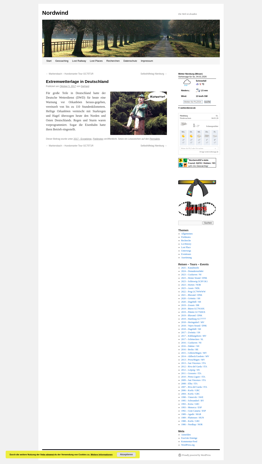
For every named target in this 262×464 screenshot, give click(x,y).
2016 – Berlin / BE (189, 349)
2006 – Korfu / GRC (190, 390)
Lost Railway (79, 60)
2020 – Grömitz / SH (190, 298)
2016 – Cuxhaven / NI (191, 342)
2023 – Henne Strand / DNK (194, 278)
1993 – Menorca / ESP (191, 407)
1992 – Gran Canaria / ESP (193, 411)
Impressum (147, 60)
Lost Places (96, 60)
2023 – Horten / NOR (191, 284)
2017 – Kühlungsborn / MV (193, 336)
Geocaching (61, 60)
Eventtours (186, 254)
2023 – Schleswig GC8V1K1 (194, 281)
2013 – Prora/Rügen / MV (193, 359)
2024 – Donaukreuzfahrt (192, 271)
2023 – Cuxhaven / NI (191, 274)
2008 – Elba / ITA (189, 383)
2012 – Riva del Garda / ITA (194, 366)
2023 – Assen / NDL (190, 288)
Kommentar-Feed (189, 441)
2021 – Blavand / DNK (191, 295)
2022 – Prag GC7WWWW (193, 291)
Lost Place (186, 247)
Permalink (155, 139)
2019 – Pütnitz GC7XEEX (193, 312)
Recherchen (113, 60)
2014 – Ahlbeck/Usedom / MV (195, 356)
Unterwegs (186, 250)
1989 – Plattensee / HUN (192, 417)
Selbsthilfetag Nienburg (154, 73)
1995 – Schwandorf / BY (192, 400)
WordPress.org (188, 445)
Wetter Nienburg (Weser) (190, 74)
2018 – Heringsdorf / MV (193, 322)
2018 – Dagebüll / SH (191, 329)
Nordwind (55, 13)
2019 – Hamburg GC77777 (193, 319)
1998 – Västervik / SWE (192, 397)
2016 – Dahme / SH (190, 346)
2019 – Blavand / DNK (191, 315)
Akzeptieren (126, 454)
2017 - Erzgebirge (82, 139)
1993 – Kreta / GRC (190, 404)
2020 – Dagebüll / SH (191, 302)
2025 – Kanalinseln (190, 267)
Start (48, 60)
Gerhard (85, 86)
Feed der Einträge (189, 438)
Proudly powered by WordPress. (196, 455)
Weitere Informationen (101, 454)
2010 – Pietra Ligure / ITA (193, 376)
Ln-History (186, 244)
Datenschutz (130, 60)
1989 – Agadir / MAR (191, 414)
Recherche (186, 240)
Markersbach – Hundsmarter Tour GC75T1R (69, 73)
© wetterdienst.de (187, 108)
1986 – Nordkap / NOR (192, 424)
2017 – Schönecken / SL (192, 339)
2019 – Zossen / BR (190, 305)
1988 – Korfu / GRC (190, 421)
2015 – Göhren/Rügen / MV (194, 353)
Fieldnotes (98, 139)
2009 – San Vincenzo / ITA (193, 380)
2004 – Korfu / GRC (190, 393)
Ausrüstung (186, 257)
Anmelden (186, 434)
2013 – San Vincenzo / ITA (193, 363)
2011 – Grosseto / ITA (191, 373)
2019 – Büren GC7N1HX (193, 308)
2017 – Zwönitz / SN (190, 332)
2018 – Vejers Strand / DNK (194, 325)
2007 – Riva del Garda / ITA (194, 387)
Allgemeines (187, 233)
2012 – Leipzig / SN (190, 370)
